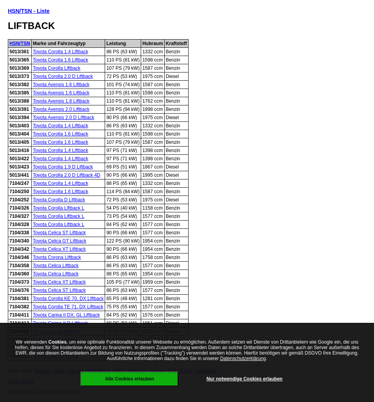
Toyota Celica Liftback (56, 265)
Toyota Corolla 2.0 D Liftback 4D (66, 175)
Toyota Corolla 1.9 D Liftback (63, 167)
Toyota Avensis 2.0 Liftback (61, 109)
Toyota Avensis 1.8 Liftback (61, 101)
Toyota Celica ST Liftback (59, 232)
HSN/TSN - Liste (29, 11)
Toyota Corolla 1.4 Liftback (60, 51)
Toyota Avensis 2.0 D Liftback (63, 117)
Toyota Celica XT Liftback (59, 249)
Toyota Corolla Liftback (56, 68)
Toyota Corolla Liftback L (58, 208)
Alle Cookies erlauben (129, 379)
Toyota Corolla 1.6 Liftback (60, 60)
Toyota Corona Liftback (57, 257)
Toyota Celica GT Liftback (60, 241)
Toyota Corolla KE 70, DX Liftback (68, 298)
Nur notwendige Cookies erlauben (245, 379)
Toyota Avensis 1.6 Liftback (61, 84)
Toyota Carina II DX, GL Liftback (66, 315)
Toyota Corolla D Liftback (59, 200)
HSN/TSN (19, 43)
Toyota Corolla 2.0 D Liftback (63, 76)
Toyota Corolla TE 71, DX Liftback (68, 307)
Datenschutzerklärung (243, 358)
